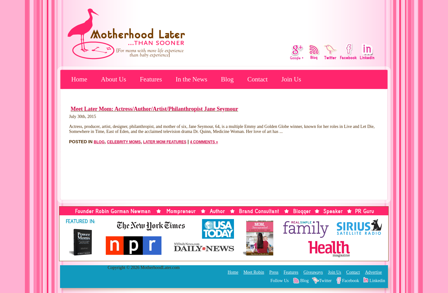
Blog (227, 79)
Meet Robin (253, 272)
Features (151, 79)
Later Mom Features (164, 142)
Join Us (291, 79)
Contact (257, 79)
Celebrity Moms (124, 142)
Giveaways (313, 272)
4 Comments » (204, 142)
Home (79, 79)
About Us (113, 79)
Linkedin (377, 280)
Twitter (325, 280)
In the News (191, 79)
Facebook (350, 280)
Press (273, 272)
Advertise (373, 272)
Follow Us (279, 280)
